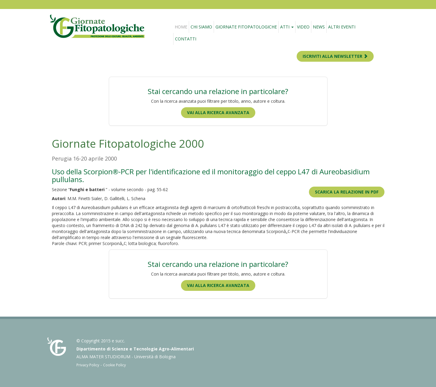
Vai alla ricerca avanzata (218, 112)
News (319, 27)
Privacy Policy (87, 365)
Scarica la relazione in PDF (346, 192)
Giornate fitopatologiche (246, 27)
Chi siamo (201, 27)
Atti (287, 27)
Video (303, 27)
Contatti (185, 39)
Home (181, 27)
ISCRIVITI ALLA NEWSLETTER (335, 56)
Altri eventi (341, 27)
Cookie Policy (114, 365)
